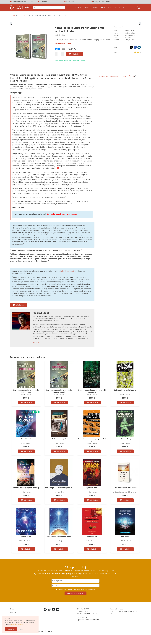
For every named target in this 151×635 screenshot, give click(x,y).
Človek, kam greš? (68, 271)
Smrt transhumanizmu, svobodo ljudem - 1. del (26, 391)
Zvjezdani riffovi (92, 488)
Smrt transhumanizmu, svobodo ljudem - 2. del (59, 391)
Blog (124, 7)
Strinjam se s (75, 589)
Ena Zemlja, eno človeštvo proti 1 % (59, 488)
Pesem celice (26, 537)
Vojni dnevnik (92, 537)
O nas (12, 609)
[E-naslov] (75, 585)
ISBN (115, 31)
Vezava (116, 35)
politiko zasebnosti (17, 624)
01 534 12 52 (70, 2)
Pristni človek (26, 439)
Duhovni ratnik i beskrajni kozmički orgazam (92, 391)
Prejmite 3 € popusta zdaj (75, 593)
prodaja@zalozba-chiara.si (102, 2)
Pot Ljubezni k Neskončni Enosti (59, 537)
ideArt (50, 631)
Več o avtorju (38, 342)
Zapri (21, 629)
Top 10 (87, 7)
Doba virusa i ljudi (59, 439)
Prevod (116, 40)
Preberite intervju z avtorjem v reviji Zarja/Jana (116, 76)
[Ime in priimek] (75, 581)
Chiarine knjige (97, 7)
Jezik (115, 37)
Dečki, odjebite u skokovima (125, 390)
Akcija (109, 7)
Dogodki (117, 7)
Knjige (78, 7)
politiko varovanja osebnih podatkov (81, 589)
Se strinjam (11, 629)
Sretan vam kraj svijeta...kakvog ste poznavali (26, 489)
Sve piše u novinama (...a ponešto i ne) (92, 440)
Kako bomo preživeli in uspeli (125, 488)
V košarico (20, 305)
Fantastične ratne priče (125, 439)
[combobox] (48, 7)
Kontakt (13, 613)
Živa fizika (125, 537)
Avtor (116, 33)
